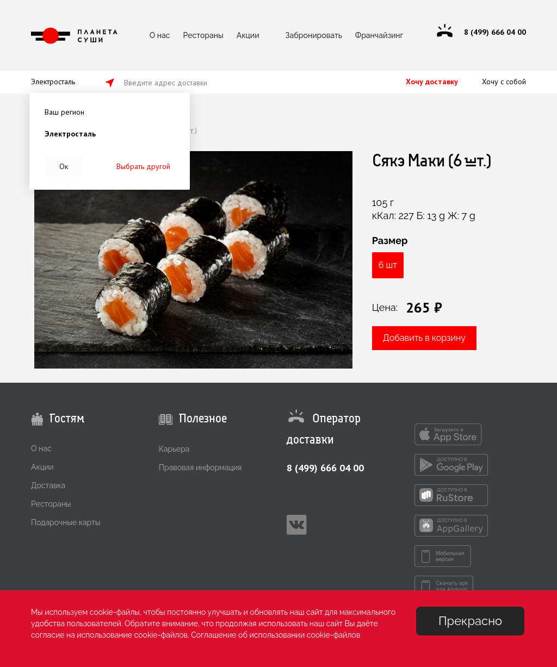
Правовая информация (200, 467)
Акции (248, 35)
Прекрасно (470, 621)
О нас (160, 35)
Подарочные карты (65, 522)
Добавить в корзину (424, 338)
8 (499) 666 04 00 (325, 468)
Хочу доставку (432, 81)
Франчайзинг (379, 35)
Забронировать (314, 35)
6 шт (388, 265)
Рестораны (203, 35)
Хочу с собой (504, 81)
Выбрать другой (143, 166)
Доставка (48, 485)
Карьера (174, 449)
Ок (63, 166)
